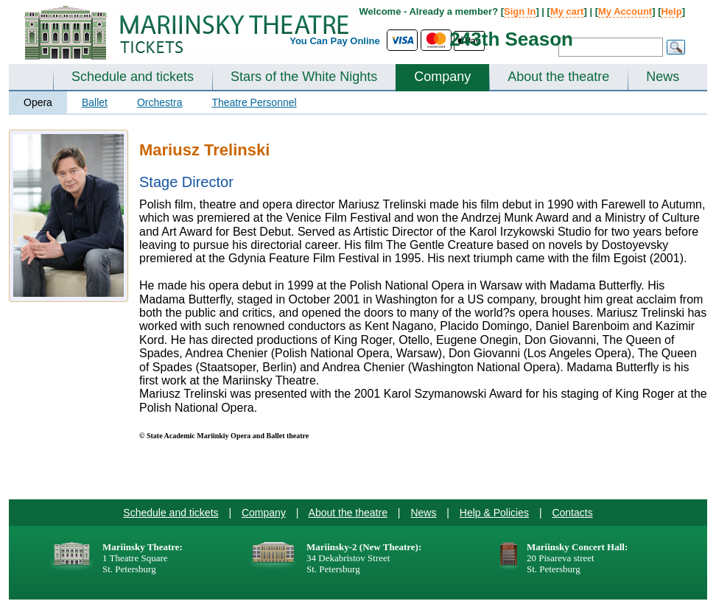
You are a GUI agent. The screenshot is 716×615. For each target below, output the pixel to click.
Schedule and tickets (132, 76)
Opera (38, 102)
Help (671, 11)
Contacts (572, 513)
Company (442, 76)
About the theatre (558, 76)
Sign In (520, 11)
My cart (567, 11)
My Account (625, 11)
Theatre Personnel (253, 102)
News (662, 76)
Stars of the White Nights (304, 76)
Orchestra (159, 102)
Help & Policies (494, 513)
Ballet (95, 102)
